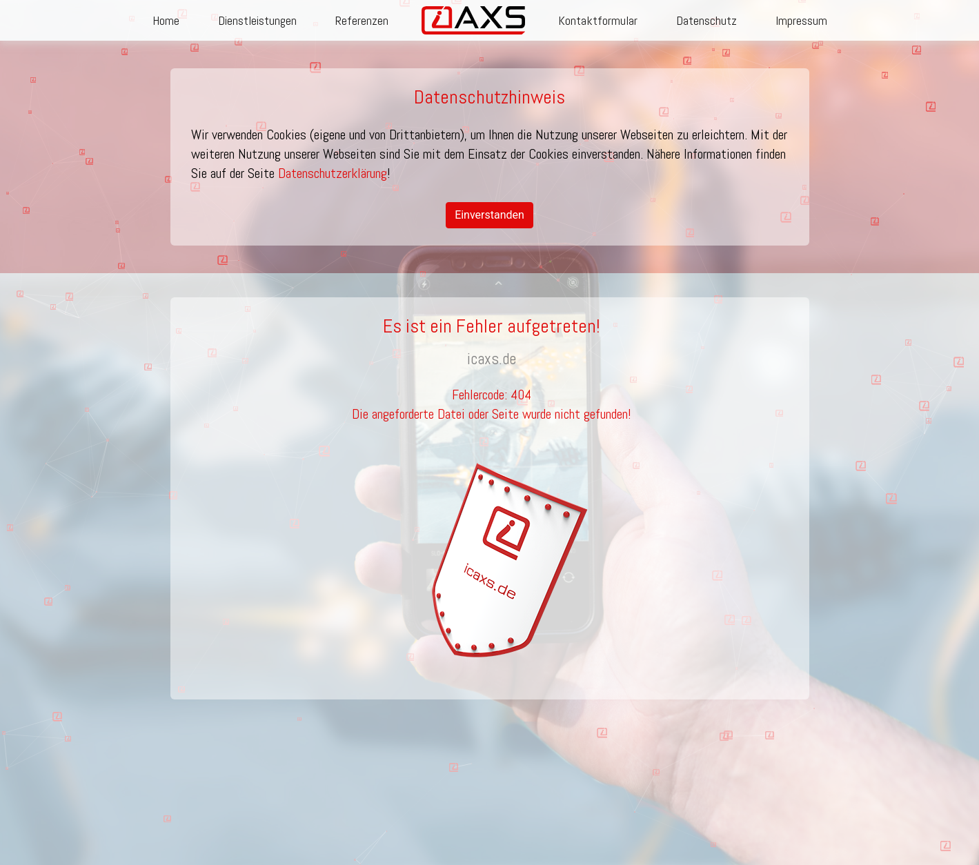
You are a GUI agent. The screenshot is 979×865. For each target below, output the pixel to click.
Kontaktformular (597, 20)
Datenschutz (706, 20)
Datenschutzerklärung (332, 173)
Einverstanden (489, 214)
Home (165, 20)
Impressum (801, 20)
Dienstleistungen (257, 20)
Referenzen (361, 20)
